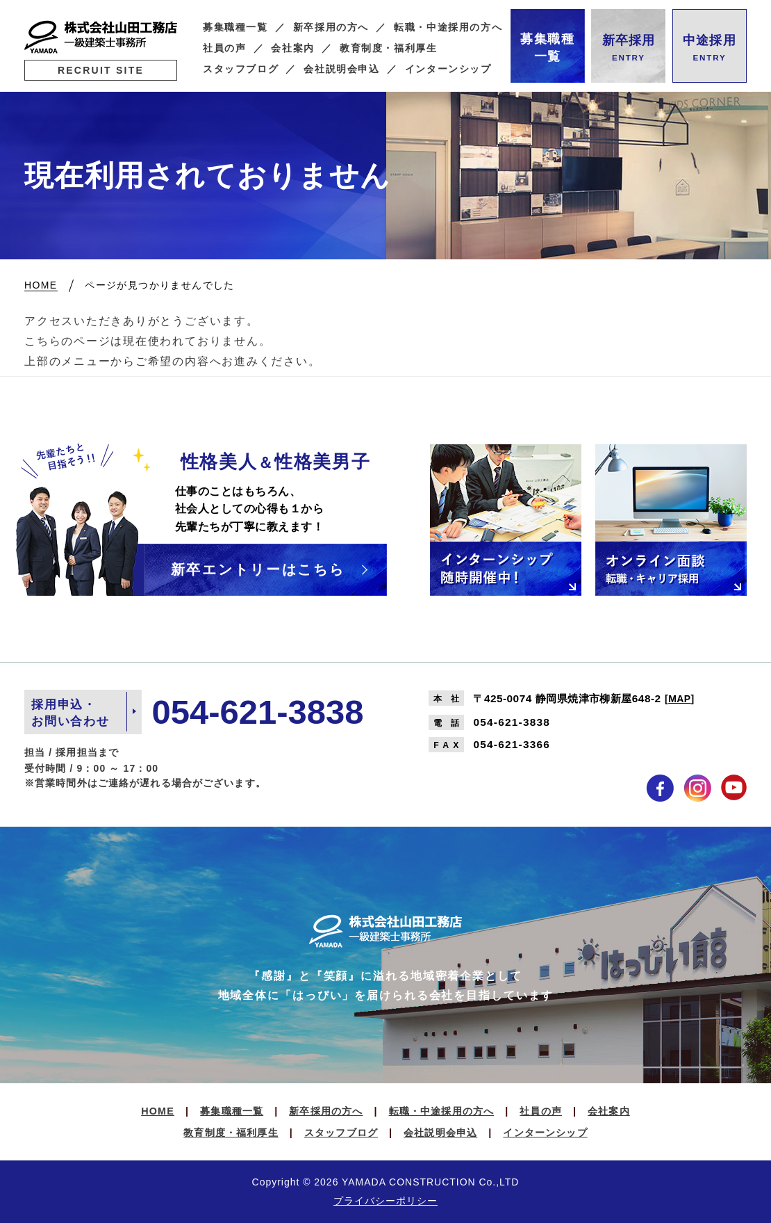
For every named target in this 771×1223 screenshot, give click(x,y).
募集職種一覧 (235, 27)
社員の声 (225, 48)
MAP (679, 698)
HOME (157, 1111)
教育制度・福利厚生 (389, 48)
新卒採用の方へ (331, 27)
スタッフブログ (241, 69)
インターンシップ (448, 69)
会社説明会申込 (341, 69)
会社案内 (293, 48)
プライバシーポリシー (385, 1200)
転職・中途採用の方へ (448, 27)
